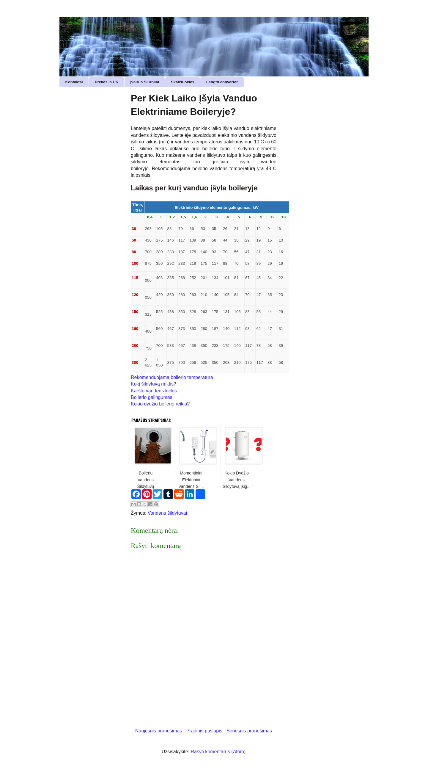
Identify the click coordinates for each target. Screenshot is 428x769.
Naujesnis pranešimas (158, 730)
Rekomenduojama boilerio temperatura (172, 377)
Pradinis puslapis (204, 730)
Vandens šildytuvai (167, 513)
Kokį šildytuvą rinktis (152, 383)
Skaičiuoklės (182, 82)
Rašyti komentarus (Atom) (218, 751)
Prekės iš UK (107, 82)
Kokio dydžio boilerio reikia (159, 403)
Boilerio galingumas (151, 397)
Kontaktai (74, 82)
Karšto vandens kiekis (154, 390)
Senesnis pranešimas (249, 730)
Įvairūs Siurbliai (144, 82)
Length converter (222, 82)
